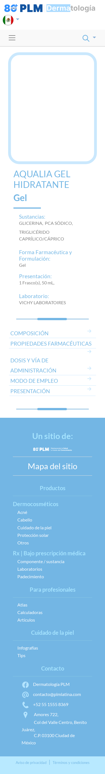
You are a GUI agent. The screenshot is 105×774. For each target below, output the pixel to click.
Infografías (27, 647)
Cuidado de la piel (34, 527)
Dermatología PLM (46, 684)
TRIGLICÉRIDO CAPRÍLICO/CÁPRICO (41, 235)
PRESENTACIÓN (30, 391)
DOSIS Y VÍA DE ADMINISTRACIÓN (33, 365)
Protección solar (33, 535)
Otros (23, 542)
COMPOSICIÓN (29, 333)
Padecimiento (30, 576)
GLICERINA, (32, 223)
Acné (22, 512)
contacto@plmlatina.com (51, 694)
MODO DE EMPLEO (34, 380)
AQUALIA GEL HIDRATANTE (41, 179)
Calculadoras (30, 612)
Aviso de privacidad (31, 762)
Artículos (26, 619)
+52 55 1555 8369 (45, 704)
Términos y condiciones (71, 762)
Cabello (24, 519)
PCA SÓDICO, (59, 223)
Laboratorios (29, 569)
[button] (11, 20)
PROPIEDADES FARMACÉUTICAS (51, 343)
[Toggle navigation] (12, 37)
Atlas (22, 604)
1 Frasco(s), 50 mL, (36, 282)
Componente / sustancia (40, 561)
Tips (21, 655)
